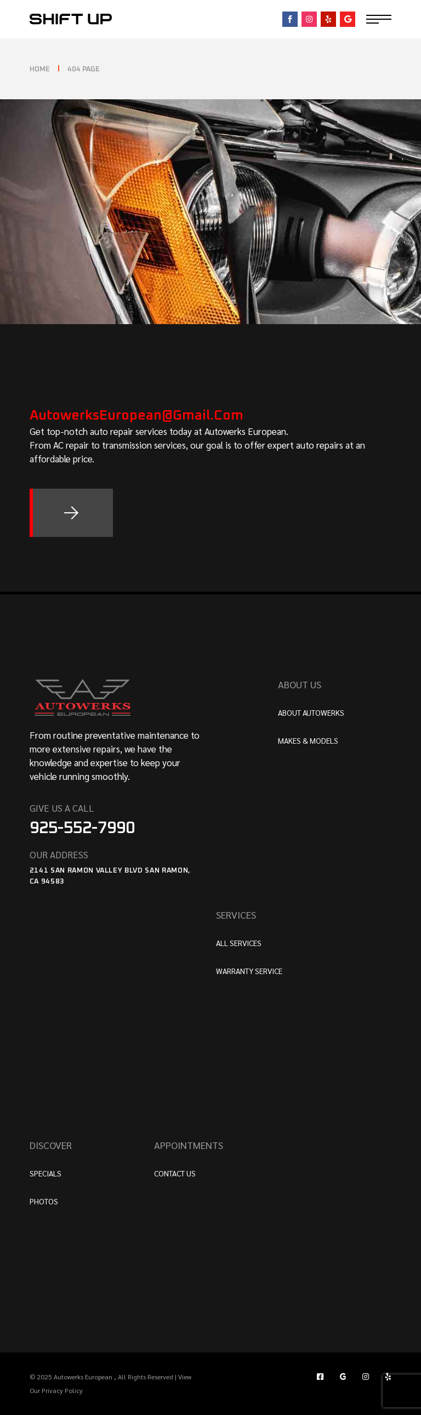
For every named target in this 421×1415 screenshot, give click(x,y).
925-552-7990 (82, 828)
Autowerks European (84, 1376)
